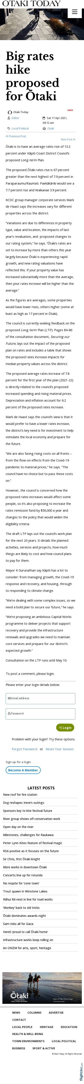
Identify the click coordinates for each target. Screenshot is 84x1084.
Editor (15, 118)
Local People (22, 1027)
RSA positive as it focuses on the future (31, 851)
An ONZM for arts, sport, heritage (27, 948)
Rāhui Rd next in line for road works (28, 899)
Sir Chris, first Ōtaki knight (21, 859)
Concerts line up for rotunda (22, 875)
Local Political (20, 128)
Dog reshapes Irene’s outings (23, 803)
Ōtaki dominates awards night (24, 916)
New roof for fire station (20, 795)
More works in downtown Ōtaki (25, 867)
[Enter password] (40, 713)
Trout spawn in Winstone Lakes (25, 891)
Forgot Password (24, 749)
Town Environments (28, 1041)
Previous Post (16, 136)
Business (18, 1048)
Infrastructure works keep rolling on (28, 940)
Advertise (56, 1012)
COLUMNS (34, 1012)
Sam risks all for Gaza (18, 924)
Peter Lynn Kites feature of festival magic (32, 843)
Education (69, 1027)
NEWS (16, 1012)
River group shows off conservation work (31, 819)
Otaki (50, 128)
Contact (19, 1020)
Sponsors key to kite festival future (27, 811)
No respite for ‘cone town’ (21, 883)
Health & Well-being (27, 1034)
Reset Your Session (60, 749)
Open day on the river (18, 827)
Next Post (68, 139)
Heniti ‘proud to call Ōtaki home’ (25, 932)
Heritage (46, 1027)
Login (65, 728)
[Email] (40, 698)
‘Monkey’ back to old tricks (21, 908)
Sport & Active (43, 1048)
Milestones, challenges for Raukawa (28, 835)
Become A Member (23, 770)
